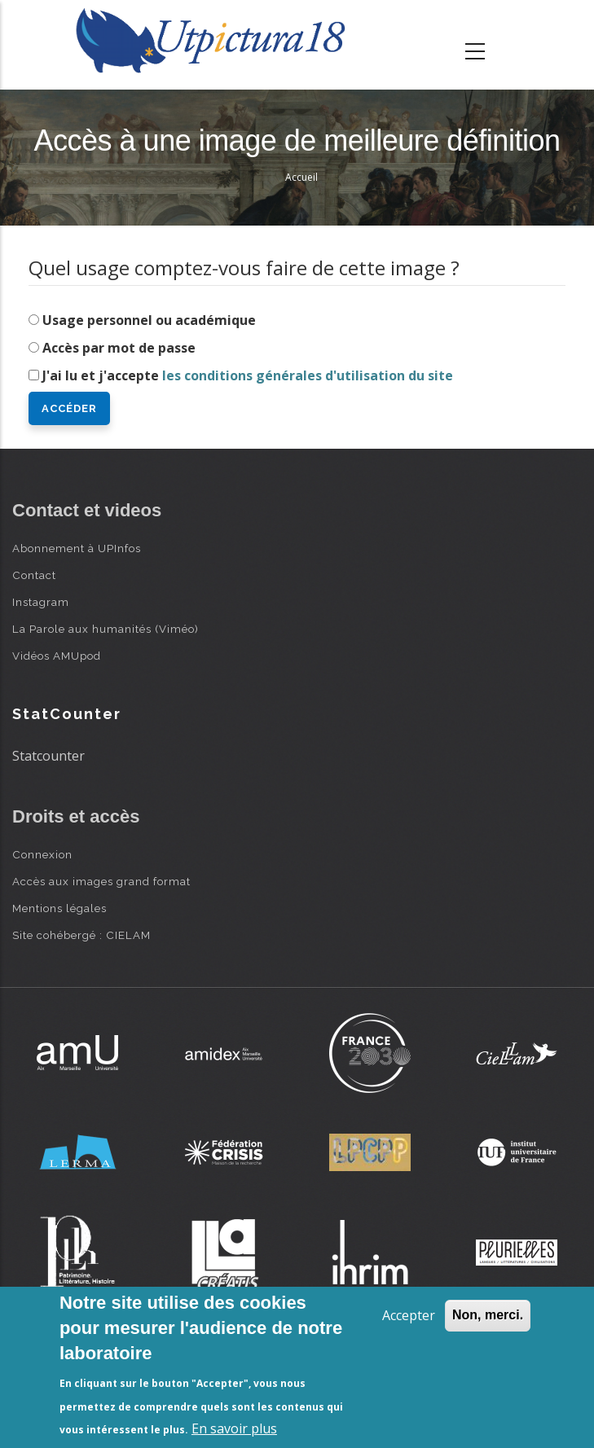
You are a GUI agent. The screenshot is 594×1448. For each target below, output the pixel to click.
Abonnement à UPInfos (76, 548)
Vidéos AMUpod (56, 655)
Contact (34, 574)
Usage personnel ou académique (149, 320)
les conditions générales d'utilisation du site (307, 375)
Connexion (42, 854)
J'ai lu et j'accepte (247, 375)
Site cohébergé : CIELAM (81, 934)
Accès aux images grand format (101, 881)
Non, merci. (487, 1315)
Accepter (408, 1315)
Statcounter (48, 756)
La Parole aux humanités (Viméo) (105, 628)
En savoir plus (234, 1428)
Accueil (301, 177)
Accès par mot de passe (119, 348)
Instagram (40, 601)
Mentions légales (59, 908)
